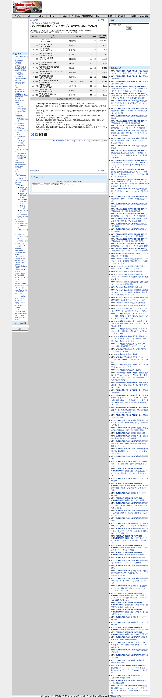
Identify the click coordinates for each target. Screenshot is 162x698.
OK (18, 104)
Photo (133, 16)
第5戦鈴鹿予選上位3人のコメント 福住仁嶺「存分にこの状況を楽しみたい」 (129, 463)
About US (115, 696)
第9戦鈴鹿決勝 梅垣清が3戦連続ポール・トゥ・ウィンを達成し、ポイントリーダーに (130, 451)
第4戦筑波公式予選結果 (136, 306)
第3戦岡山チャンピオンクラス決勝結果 (125, 211)
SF (29, 16)
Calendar (144, 16)
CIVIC (17, 87)
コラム (17, 172)
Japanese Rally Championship (20, 83)
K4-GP (17, 309)
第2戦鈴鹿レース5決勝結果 (135, 500)
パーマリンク (80, 141)
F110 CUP (20, 186)
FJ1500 (17, 134)
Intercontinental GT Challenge (21, 79)
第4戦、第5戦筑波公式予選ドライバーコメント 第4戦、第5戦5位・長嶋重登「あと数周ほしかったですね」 (129, 292)
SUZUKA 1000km (20, 313)
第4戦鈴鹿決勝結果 (138, 557)
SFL (41, 16)
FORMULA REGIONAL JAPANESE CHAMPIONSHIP (20, 64)
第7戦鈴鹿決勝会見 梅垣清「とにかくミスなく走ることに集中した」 (129, 580)
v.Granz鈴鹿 (21, 176)
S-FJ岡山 (20, 234)
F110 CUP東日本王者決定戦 (24, 189)
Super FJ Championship (19, 220)
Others (121, 16)
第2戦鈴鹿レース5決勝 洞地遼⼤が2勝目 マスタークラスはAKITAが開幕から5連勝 (129, 488)
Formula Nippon (20, 258)
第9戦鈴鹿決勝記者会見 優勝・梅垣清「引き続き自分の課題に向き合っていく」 (129, 443)
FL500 (17, 160)
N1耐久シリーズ (20, 298)
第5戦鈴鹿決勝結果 (138, 433)
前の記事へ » (102, 20)
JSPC (17, 281)
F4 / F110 (75, 16)
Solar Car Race (20, 317)
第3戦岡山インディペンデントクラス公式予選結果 (130, 251)
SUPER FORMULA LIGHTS (126, 101)
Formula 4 (18, 184)
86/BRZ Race (19, 162)
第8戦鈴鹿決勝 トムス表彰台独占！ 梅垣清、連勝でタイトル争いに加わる (130, 513)
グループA (18, 294)
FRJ (52, 16)
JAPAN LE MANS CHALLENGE (20, 274)
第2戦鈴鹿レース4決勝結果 (135, 555)
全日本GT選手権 (20, 283)
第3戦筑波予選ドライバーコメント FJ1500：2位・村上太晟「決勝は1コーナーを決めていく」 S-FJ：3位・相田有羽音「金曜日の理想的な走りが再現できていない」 (129, 400)
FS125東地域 (21, 109)
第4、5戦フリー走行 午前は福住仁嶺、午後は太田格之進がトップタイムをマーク (129, 644)
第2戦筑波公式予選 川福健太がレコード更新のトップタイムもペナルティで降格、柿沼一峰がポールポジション (129, 338)
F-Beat (63, 16)
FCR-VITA (20, 117)
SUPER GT (18, 248)
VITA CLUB (18, 115)
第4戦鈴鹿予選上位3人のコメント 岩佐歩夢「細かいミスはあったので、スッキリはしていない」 (129, 588)
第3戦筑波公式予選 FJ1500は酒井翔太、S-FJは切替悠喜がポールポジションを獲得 (129, 410)
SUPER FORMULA (21, 95)
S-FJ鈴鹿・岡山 (22, 223)
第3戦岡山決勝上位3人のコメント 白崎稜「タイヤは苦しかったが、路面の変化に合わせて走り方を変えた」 (129, 155)
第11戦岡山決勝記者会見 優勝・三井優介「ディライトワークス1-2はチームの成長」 (129, 133)
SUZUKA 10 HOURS (19, 97)
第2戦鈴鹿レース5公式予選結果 (136, 629)
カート (17, 102)
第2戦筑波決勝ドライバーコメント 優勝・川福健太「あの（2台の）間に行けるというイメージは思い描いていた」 (130, 316)
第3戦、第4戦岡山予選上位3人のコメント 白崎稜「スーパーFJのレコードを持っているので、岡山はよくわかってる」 (129, 174)
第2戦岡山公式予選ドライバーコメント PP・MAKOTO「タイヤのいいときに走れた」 (130, 359)
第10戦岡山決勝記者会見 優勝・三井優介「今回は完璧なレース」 (129, 198)
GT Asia (17, 308)
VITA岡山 (20, 128)
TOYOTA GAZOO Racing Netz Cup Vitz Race (20, 70)
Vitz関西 (20, 74)
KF (18, 113)
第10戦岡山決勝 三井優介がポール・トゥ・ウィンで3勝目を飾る (130, 191)
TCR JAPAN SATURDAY (21, 154)
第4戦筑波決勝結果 (135, 287)
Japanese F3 (19, 182)
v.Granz (17, 174)
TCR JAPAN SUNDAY (21, 158)
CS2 (16, 169)
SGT (98, 16)
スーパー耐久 (19, 250)
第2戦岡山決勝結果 (130, 354)
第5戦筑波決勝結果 (135, 271)
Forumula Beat (20, 100)
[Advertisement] (94, 7)
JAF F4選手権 (22, 199)
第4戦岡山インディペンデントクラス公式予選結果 (130, 246)
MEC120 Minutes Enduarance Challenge (20, 166)
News (18, 16)
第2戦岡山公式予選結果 (132, 370)
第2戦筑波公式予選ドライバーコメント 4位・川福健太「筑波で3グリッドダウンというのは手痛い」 (129, 331)
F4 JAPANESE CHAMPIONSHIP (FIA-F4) (23, 216)
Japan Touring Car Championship (21, 290)
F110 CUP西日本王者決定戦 (24, 195)
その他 (17, 319)
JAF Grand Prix (20, 311)
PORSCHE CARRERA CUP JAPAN (20, 302)
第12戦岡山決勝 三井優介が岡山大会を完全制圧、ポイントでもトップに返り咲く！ (129, 103)
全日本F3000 (19, 260)
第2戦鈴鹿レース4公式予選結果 (136, 634)
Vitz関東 (20, 76)
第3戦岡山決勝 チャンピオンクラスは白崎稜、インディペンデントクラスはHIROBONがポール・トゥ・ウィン (130, 164)
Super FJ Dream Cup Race (21, 244)
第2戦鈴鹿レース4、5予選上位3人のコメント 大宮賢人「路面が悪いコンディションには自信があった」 (129, 597)
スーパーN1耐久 (20, 296)
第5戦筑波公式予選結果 (136, 303)
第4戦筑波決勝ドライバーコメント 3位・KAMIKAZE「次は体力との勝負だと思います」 (130, 276)
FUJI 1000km (19, 315)
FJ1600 (17, 271)
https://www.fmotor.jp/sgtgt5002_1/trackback (71, 187)
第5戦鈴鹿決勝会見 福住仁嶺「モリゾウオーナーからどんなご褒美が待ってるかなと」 (129, 422)
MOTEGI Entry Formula (20, 92)
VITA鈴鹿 (20, 125)
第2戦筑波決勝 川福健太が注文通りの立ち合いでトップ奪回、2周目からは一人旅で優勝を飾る (130, 323)
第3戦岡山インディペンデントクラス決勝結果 (128, 216)
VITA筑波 (20, 123)
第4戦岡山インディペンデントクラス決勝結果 (128, 128)
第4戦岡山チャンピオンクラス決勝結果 (125, 123)
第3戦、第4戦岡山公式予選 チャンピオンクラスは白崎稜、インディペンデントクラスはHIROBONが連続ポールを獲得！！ (130, 183)
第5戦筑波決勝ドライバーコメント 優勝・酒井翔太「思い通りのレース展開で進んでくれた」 (130, 261)
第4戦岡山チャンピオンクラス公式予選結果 (127, 236)
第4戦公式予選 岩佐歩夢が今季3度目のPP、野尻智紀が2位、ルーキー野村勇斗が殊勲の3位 (129, 573)
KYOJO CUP (19, 60)
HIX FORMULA (20, 89)
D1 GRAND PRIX (20, 306)
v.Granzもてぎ (22, 178)
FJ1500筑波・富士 (123, 373)
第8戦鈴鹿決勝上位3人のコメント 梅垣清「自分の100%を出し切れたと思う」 (129, 505)
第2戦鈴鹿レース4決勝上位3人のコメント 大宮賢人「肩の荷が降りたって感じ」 (129, 540)
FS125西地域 (21, 111)
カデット (20, 106)
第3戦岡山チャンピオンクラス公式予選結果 (127, 241)
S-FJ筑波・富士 (22, 241)
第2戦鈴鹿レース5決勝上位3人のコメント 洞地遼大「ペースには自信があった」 (129, 473)
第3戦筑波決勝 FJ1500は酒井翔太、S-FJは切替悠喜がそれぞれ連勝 (129, 385)
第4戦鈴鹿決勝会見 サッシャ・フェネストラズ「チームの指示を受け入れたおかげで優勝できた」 (129, 531)
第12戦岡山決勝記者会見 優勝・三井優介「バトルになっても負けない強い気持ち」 (129, 110)
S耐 (110, 16)
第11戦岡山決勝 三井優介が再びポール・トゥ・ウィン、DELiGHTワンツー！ (129, 140)
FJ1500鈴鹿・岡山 (123, 71)
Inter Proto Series (20, 256)
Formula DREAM (20, 269)
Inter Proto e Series (21, 180)
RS (16, 85)
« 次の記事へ (34, 20)
